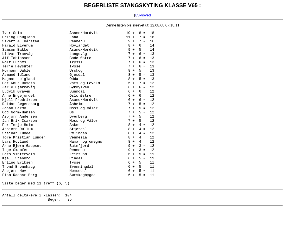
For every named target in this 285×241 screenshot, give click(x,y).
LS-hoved (143, 15)
